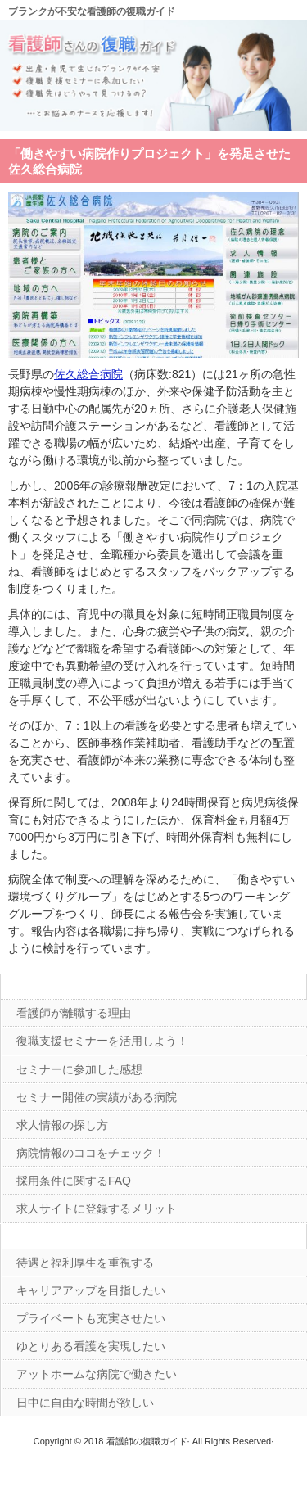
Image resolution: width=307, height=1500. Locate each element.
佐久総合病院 (88, 374)
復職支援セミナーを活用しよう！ (102, 1040)
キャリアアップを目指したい (90, 1290)
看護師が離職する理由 (73, 1012)
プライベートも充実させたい (90, 1318)
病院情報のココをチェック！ (90, 1152)
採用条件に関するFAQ (73, 1180)
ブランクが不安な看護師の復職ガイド (91, 11)
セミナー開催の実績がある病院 (96, 1097)
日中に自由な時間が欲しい (85, 1402)
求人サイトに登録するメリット (96, 1208)
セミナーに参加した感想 (79, 1069)
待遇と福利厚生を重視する (85, 1262)
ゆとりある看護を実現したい (90, 1346)
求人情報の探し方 (62, 1125)
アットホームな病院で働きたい (96, 1373)
